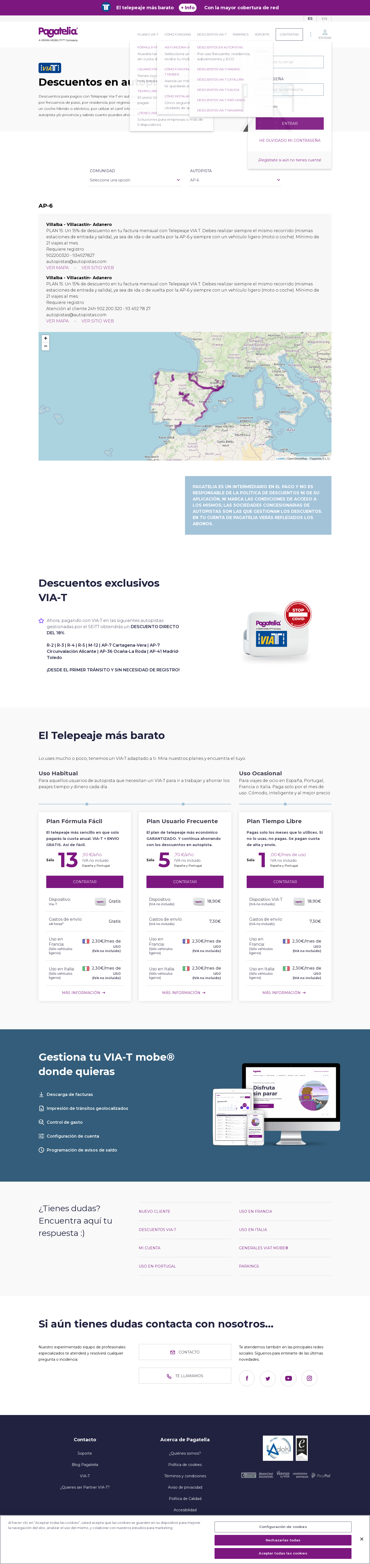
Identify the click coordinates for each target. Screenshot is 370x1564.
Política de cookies (185, 1464)
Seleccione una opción (110, 180)
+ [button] (45, 339)
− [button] (45, 346)
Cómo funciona (178, 34)
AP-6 (194, 180)
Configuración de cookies (283, 1527)
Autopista (201, 171)
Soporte (262, 34)
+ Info (188, 8)
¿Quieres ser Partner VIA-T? (85, 1487)
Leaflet (280, 458)
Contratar (289, 34)
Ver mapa (58, 267)
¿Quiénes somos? (185, 1453)
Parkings (240, 34)
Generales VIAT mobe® (263, 1248)
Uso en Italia (253, 1229)
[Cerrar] (361, 1539)
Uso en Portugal (157, 1266)
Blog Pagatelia (85, 1464)
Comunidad (102, 171)
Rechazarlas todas (283, 1540)
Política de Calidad (185, 1498)
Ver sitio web (97, 267)
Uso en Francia (255, 1211)
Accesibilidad (185, 1510)
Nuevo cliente (154, 1211)
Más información (81, 992)
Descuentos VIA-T (212, 34)
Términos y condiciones (185, 1476)
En (324, 18)
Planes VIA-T (148, 34)
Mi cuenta (149, 1248)
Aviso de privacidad (185, 1487)
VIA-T (85, 1476)
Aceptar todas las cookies (283, 1553)
